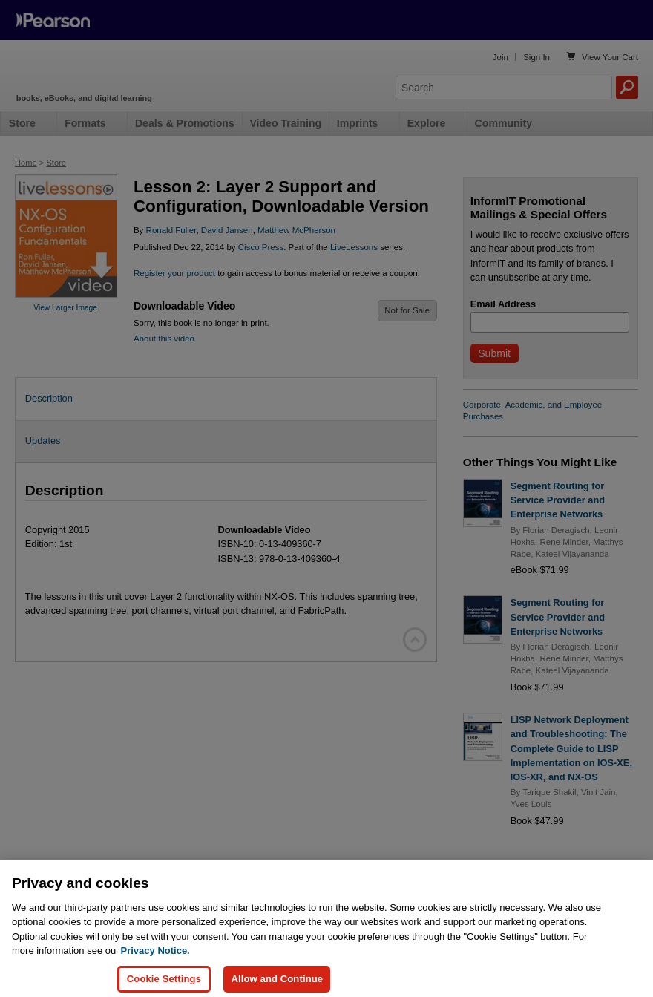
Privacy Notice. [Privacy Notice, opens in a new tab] (155, 960)
